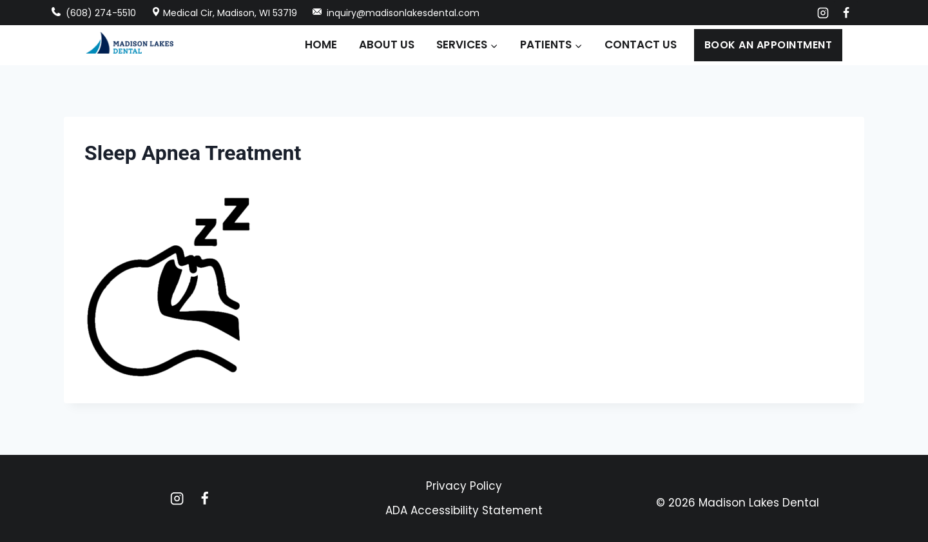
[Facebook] (846, 13)
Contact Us (640, 44)
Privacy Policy (464, 486)
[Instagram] (823, 13)
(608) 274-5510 (94, 12)
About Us (386, 44)
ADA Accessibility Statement (464, 510)
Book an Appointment (768, 44)
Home (321, 44)
